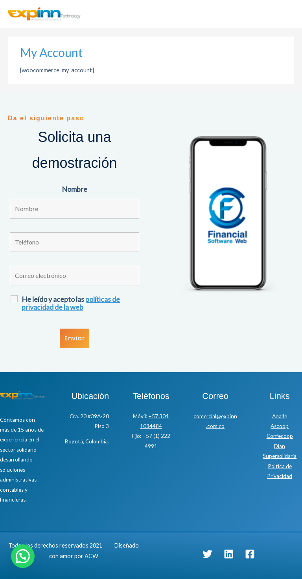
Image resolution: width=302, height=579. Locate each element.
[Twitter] (207, 554)
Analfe (279, 416)
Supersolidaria (279, 456)
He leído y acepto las (71, 303)
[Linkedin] (229, 554)
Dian (279, 446)
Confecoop (280, 436)
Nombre (74, 189)
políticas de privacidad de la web (71, 303)
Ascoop (280, 426)
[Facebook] (250, 554)
